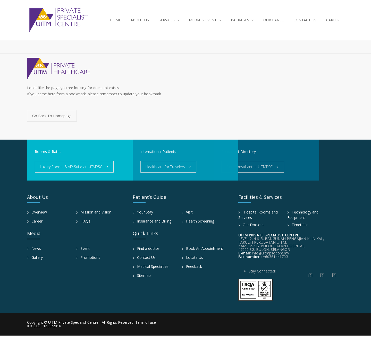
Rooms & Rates (48, 158)
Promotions (90, 263)
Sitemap (144, 281)
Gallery (37, 263)
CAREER (333, 23)
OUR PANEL (273, 23)
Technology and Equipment (302, 221)
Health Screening (200, 227)
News (36, 254)
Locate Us (194, 263)
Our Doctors (253, 231)
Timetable (300, 231)
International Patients (141, 158)
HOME (115, 23)
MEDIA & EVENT (203, 23)
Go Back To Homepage (52, 122)
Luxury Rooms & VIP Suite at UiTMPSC (71, 173)
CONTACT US (304, 23)
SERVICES (167, 23)
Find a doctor (148, 254)
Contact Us (146, 263)
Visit (189, 218)
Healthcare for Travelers (147, 173)
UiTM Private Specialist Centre (73, 328)
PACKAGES (240, 23)
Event (85, 254)
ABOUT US (140, 23)
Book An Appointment (204, 254)
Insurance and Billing (154, 227)
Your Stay (145, 218)
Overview (39, 218)
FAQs (85, 227)
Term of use (145, 328)
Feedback (194, 272)
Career (37, 227)
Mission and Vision (95, 218)
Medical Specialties (152, 272)
